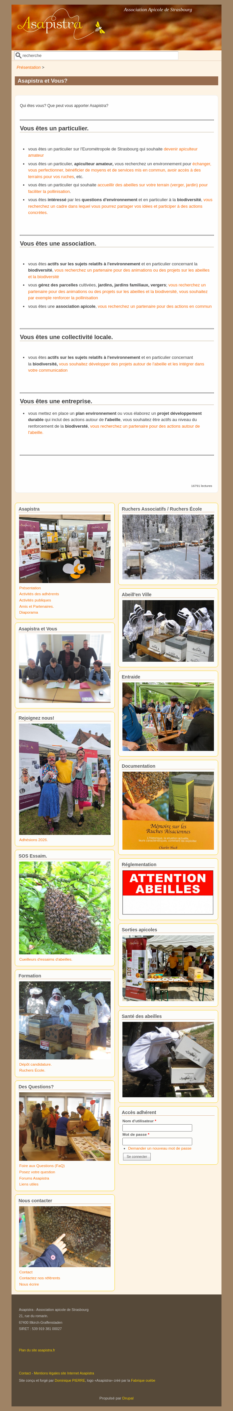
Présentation (28, 67)
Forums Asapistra (34, 1178)
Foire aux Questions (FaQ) (42, 1165)
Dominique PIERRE (70, 1380)
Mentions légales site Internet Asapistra (64, 1373)
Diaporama (28, 612)
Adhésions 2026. (33, 840)
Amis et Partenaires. (36, 606)
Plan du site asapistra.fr (37, 1350)
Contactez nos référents (39, 1278)
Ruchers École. (32, 1070)
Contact (25, 1272)
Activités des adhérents (39, 594)
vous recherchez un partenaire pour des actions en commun (155, 306)
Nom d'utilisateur (139, 1121)
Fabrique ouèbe (143, 1380)
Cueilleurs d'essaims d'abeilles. (45, 959)
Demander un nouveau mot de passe (160, 1148)
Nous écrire (29, 1284)
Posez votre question (37, 1172)
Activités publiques (35, 600)
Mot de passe (135, 1134)
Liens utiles (28, 1184)
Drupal (128, 1398)
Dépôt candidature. (35, 1064)
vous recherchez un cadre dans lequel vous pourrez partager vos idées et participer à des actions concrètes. (120, 206)
